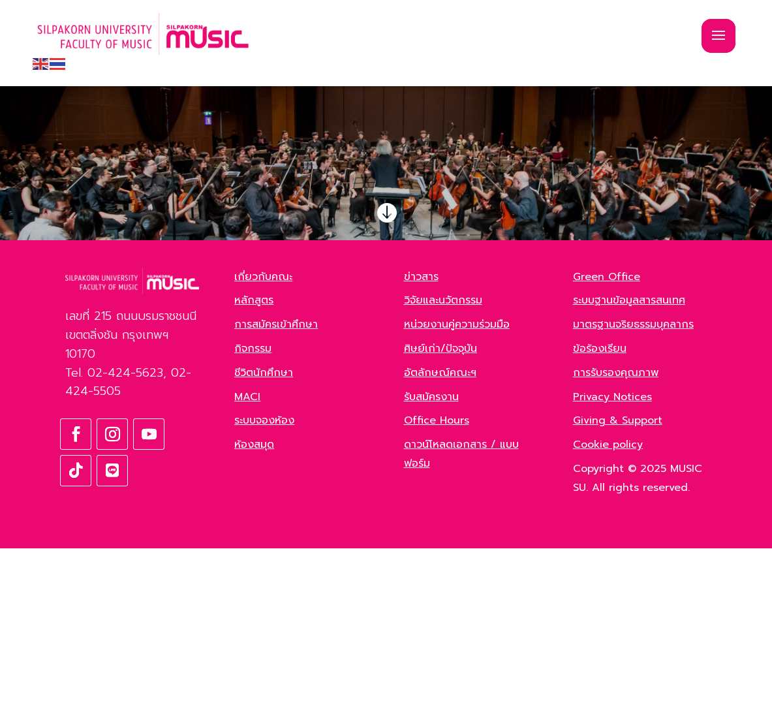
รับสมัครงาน (431, 553)
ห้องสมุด (254, 601)
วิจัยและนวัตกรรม (443, 457)
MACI (247, 553)
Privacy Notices (612, 553)
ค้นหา (169, 312)
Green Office (606, 433)
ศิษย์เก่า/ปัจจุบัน (440, 505)
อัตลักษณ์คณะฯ (440, 529)
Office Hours (436, 577)
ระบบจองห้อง (264, 577)
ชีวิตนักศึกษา (263, 529)
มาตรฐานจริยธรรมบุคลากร (633, 481)
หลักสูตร (253, 457)
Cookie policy (608, 601)
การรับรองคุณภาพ (615, 529)
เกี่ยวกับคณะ (263, 433)
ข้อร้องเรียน (599, 505)
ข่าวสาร (421, 433)
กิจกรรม (252, 505)
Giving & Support (617, 577)
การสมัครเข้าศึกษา (276, 481)
